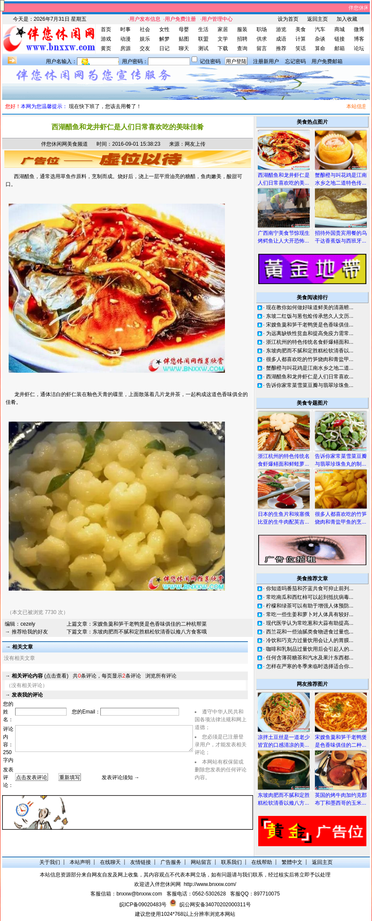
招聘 (242, 39)
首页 (106, 29)
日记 (164, 48)
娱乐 (145, 39)
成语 (281, 39)
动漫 (125, 39)
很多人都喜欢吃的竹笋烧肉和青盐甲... (309, 359)
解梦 (164, 39)
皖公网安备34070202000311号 (215, 905)
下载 (223, 48)
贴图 (184, 39)
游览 (281, 29)
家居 (223, 29)
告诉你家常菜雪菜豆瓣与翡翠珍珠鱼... (309, 385)
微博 (359, 29)
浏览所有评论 (160, 676)
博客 (359, 39)
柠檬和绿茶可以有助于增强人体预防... (309, 606)
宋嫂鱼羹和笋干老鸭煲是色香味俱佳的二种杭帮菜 (150, 624)
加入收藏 (347, 19)
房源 (125, 48)
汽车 (320, 29)
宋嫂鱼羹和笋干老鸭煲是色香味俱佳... (309, 325)
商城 (339, 29)
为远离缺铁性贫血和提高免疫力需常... (309, 333)
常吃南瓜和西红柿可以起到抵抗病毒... (309, 597)
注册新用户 (266, 61)
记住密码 (210, 61)
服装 (242, 29)
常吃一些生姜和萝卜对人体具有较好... (309, 614)
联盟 (203, 39)
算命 (320, 48)
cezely (27, 624)
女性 (164, 29)
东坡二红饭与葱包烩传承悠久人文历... (309, 316)
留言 (262, 48)
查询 (242, 48)
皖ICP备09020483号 (143, 905)
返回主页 (317, 19)
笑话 (300, 48)
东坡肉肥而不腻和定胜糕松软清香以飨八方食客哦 (150, 632)
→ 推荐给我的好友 (26, 632)
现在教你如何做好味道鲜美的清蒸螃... (309, 307)
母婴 (184, 29)
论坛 (359, 48)
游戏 (106, 39)
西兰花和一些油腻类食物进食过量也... (309, 632)
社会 (145, 29)
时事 (125, 29)
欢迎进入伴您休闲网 (157, 884)
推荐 (281, 48)
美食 (300, 29)
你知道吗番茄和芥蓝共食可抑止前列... (309, 588)
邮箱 (339, 48)
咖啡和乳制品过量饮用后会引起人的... (309, 649)
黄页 (106, 48)
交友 (145, 48)
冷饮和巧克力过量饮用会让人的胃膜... (309, 640)
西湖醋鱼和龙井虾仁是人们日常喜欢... (309, 377)
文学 (223, 39)
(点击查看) (40, 676)
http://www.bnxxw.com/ (210, 884)
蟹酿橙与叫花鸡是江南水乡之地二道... (309, 368)
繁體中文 (292, 862)
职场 (262, 29)
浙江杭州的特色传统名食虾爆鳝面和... (309, 342)
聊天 (184, 48)
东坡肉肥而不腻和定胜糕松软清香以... (309, 351)
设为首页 (288, 19)
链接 (339, 39)
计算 (300, 39)
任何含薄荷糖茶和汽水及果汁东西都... (309, 658)
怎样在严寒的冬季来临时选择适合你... (309, 666)
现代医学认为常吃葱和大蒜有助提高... (309, 623)
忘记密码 (295, 61)
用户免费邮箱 (327, 61)
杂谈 (320, 39)
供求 (262, 39)
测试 (203, 48)
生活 (203, 29)
